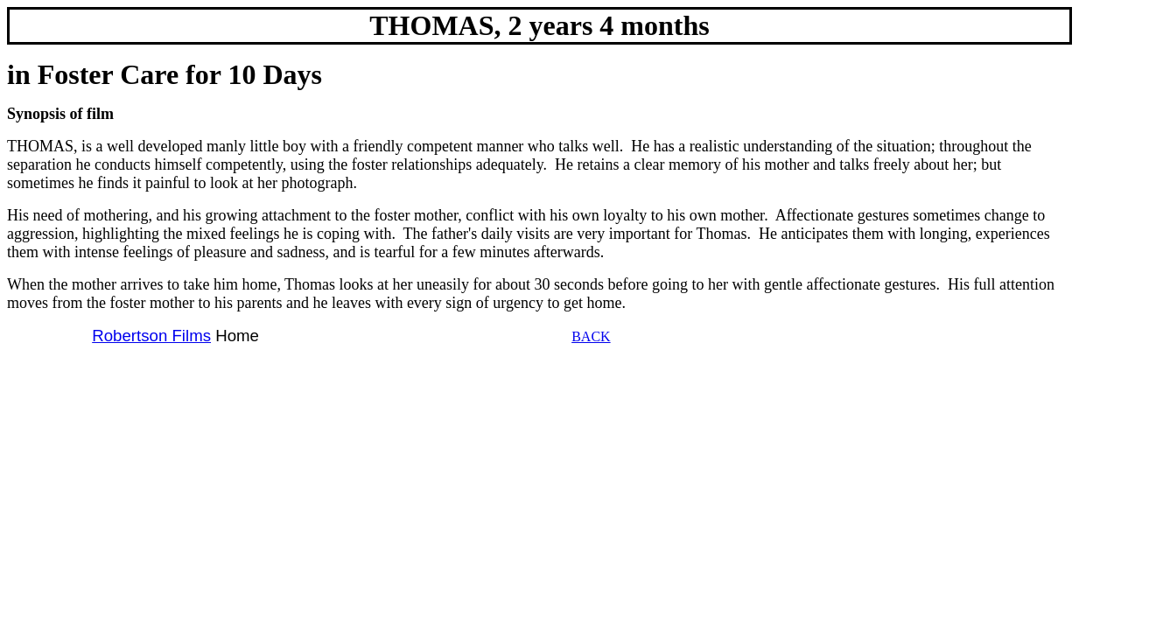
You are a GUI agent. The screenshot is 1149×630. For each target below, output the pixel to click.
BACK (590, 336)
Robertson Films (151, 335)
